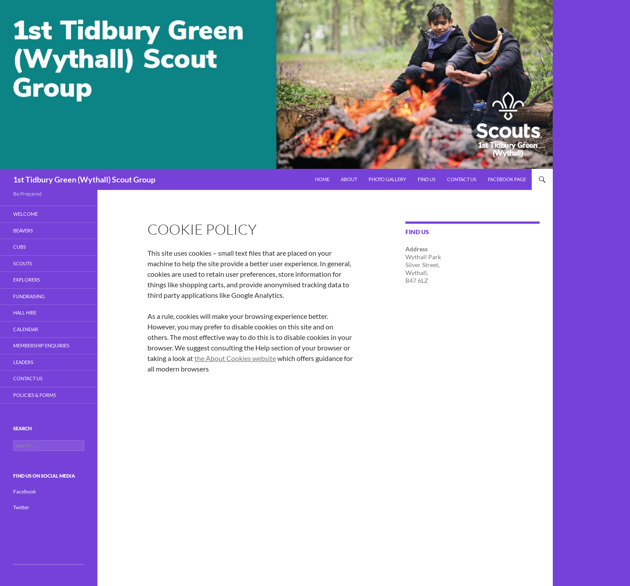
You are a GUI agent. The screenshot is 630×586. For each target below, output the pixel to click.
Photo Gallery (387, 179)
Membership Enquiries (41, 345)
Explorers (26, 279)
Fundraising (29, 296)
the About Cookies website (235, 358)
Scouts (22, 263)
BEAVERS (23, 230)
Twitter (21, 507)
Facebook (24, 491)
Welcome (25, 214)
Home (322, 179)
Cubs (19, 247)
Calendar (25, 329)
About (349, 179)
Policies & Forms (34, 395)
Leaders (23, 362)
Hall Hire (24, 312)
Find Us (427, 179)
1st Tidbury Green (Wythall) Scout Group (84, 179)
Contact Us (461, 179)
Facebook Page (507, 179)
